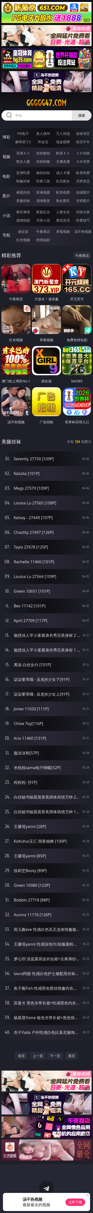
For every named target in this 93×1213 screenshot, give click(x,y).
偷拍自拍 (43, 172)
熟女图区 (63, 200)
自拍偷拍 (43, 153)
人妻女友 (63, 212)
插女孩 (23, 231)
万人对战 (63, 133)
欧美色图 (63, 192)
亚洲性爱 (23, 172)
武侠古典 (83, 212)
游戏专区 (83, 133)
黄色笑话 (63, 220)
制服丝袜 (23, 181)
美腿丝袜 (23, 200)
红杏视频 (23, 240)
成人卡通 (63, 172)
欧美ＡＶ (63, 153)
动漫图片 (83, 192)
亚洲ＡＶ (23, 153)
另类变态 (83, 181)
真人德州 (43, 133)
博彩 (6, 137)
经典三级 (43, 181)
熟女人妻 (23, 161)
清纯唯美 (43, 200)
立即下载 (75, 1202)
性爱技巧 (83, 220)
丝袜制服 (43, 161)
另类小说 (43, 220)
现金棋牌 (63, 141)
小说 (6, 215)
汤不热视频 (83, 231)
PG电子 (23, 133)
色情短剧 (43, 240)
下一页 (55, 1055)
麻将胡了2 (23, 141)
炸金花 (43, 141)
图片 (6, 196)
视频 (6, 156)
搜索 (81, 115)
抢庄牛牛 (83, 141)
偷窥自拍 (23, 192)
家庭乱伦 (43, 212)
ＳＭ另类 (83, 161)
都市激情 (23, 212)
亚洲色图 (43, 192)
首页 (21, 1055)
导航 (6, 235)
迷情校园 (23, 220)
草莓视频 (63, 231)
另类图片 (83, 200)
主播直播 (63, 161)
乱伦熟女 (63, 181)
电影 (6, 176)
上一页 (38, 1055)
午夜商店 (43, 231)
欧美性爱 (83, 172)
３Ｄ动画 (83, 153)
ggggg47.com (46, 103)
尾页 (71, 1055)
